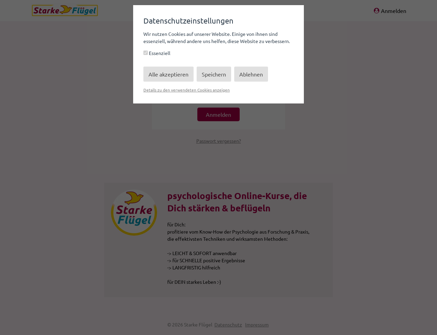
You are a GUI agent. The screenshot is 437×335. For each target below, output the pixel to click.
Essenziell (156, 53)
